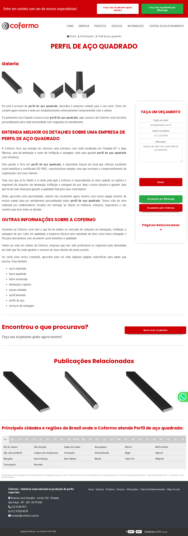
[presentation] (161, 169)
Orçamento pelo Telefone (161, 207)
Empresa (84, 26)
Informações (136, 26)
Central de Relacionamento (166, 26)
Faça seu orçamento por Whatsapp (162, 9)
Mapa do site (173, 489)
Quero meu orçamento (155, 330)
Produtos (100, 26)
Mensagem (161, 141)
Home (70, 26)
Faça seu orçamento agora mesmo (117, 9)
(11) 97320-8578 (18, 511)
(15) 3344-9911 (17, 506)
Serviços (116, 26)
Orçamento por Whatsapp (160, 198)
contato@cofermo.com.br (23, 515)
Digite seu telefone (160, 131)
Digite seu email (160, 120)
